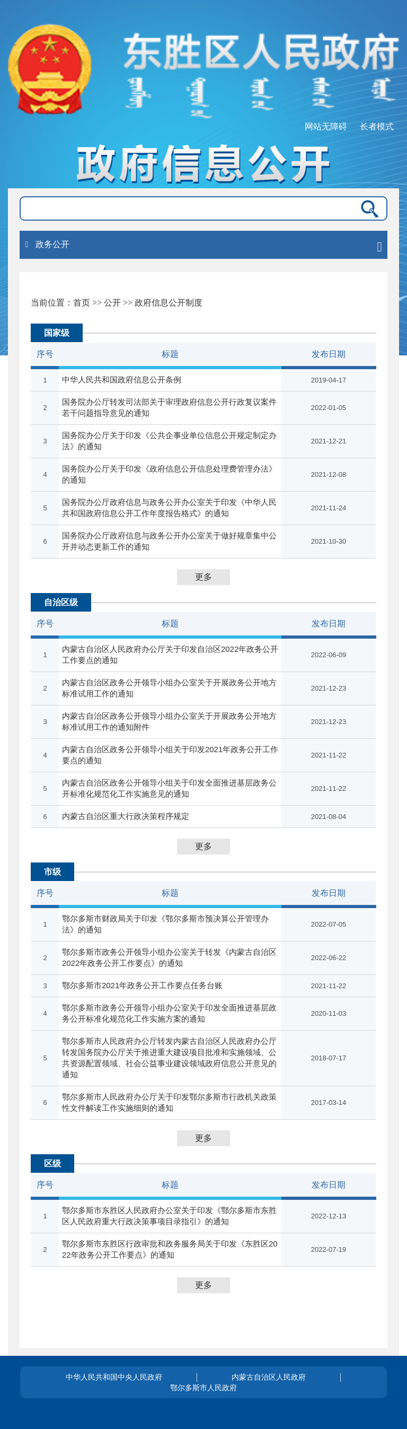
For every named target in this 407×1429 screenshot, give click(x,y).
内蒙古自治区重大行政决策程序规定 (125, 816)
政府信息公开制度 (168, 302)
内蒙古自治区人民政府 (269, 1377)
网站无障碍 (326, 127)
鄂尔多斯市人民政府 (203, 1388)
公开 (112, 302)
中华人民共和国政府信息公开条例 (121, 379)
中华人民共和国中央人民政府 (114, 1377)
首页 (81, 302)
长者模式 (377, 127)
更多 (203, 576)
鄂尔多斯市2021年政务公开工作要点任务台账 (142, 985)
